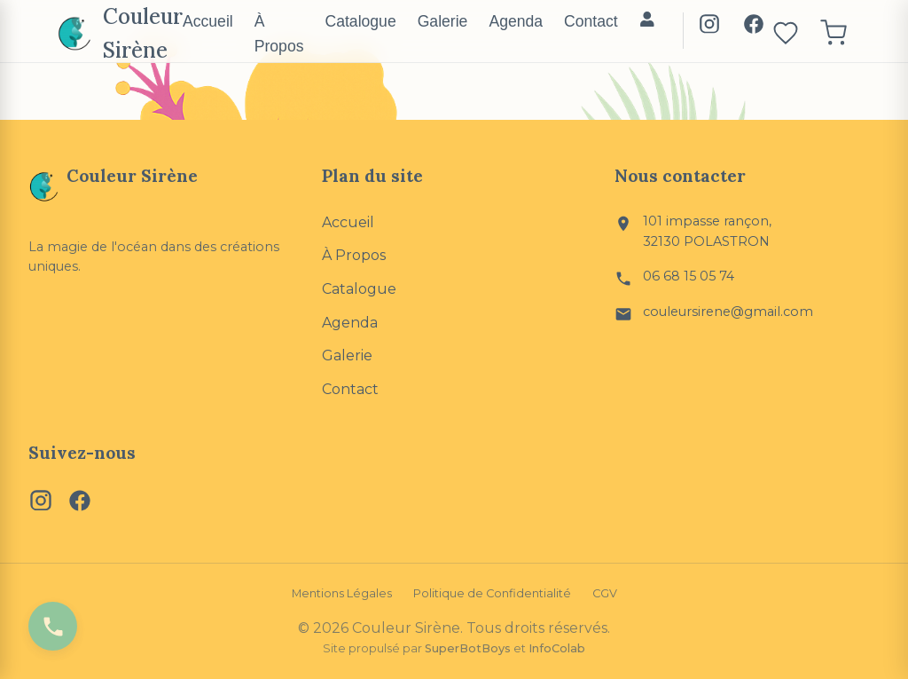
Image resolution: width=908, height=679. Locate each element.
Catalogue (360, 21)
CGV (604, 593)
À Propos (279, 33)
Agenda (516, 21)
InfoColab (556, 648)
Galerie (443, 21)
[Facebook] (753, 27)
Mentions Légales (342, 593)
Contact (591, 21)
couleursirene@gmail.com (728, 312)
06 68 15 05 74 (688, 276)
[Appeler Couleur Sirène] (52, 626)
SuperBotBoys (468, 648)
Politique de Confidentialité (492, 593)
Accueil (208, 21)
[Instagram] (709, 27)
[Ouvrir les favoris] (785, 34)
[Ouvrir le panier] (833, 34)
